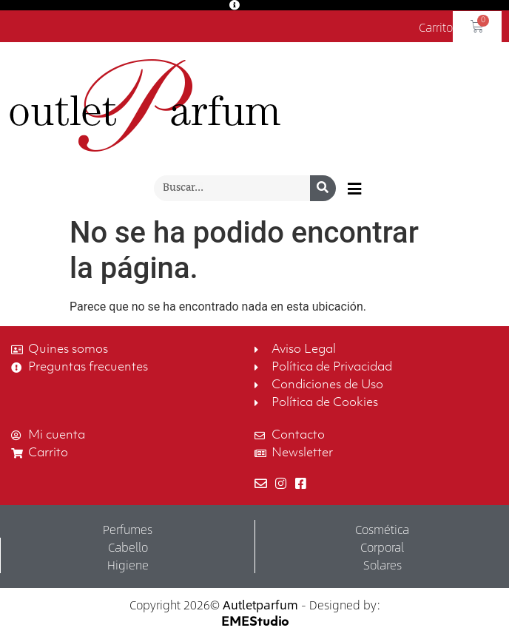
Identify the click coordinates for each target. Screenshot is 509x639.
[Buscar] (323, 188)
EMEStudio (255, 623)
